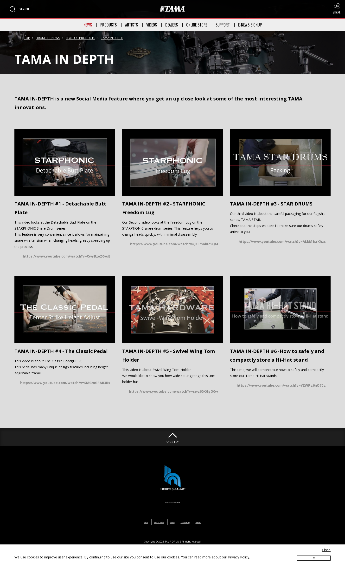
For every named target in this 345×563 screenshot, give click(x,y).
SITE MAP (221, 522)
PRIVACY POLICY (146, 522)
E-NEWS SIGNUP (250, 25)
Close (326, 545)
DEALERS (171, 25)
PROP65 (171, 522)
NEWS (87, 25)
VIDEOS (151, 25)
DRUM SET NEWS (48, 38)
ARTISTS (131, 25)
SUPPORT (223, 25)
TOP (27, 38)
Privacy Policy (238, 552)
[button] (19, 9)
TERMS (121, 522)
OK (313, 555)
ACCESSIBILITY (196, 522)
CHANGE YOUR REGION (172, 501)
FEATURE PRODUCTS (80, 38)
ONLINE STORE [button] (196, 25)
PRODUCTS (108, 25)
